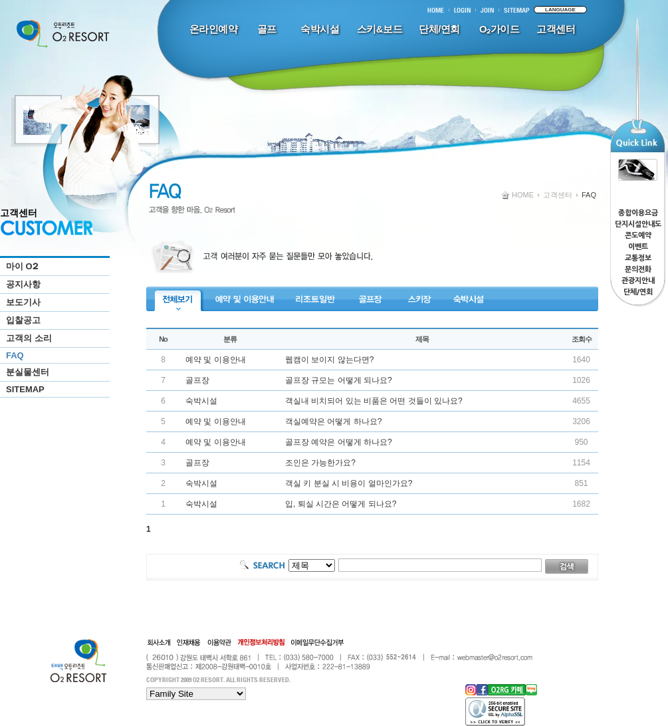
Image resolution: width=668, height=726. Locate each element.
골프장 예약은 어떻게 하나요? (338, 442)
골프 (267, 29)
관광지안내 (638, 281)
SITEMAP (25, 389)
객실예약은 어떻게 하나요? (333, 421)
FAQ (15, 355)
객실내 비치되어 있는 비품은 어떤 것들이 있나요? (374, 401)
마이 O (21, 266)
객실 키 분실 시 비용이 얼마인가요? (348, 483)
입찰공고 (23, 320)
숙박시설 (319, 29)
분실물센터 (27, 372)
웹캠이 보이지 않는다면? (329, 359)
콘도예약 (638, 235)
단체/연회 (439, 29)
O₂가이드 (499, 29)
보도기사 (23, 302)
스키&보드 (379, 29)
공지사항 (23, 284)
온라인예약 (213, 29)
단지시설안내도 (638, 224)
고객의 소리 (29, 338)
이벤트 (638, 247)
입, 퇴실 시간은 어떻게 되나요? (340, 504)
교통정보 (638, 258)
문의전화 (638, 269)
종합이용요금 (638, 213)
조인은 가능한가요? (320, 462)
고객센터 (555, 29)
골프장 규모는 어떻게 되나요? (338, 380)
